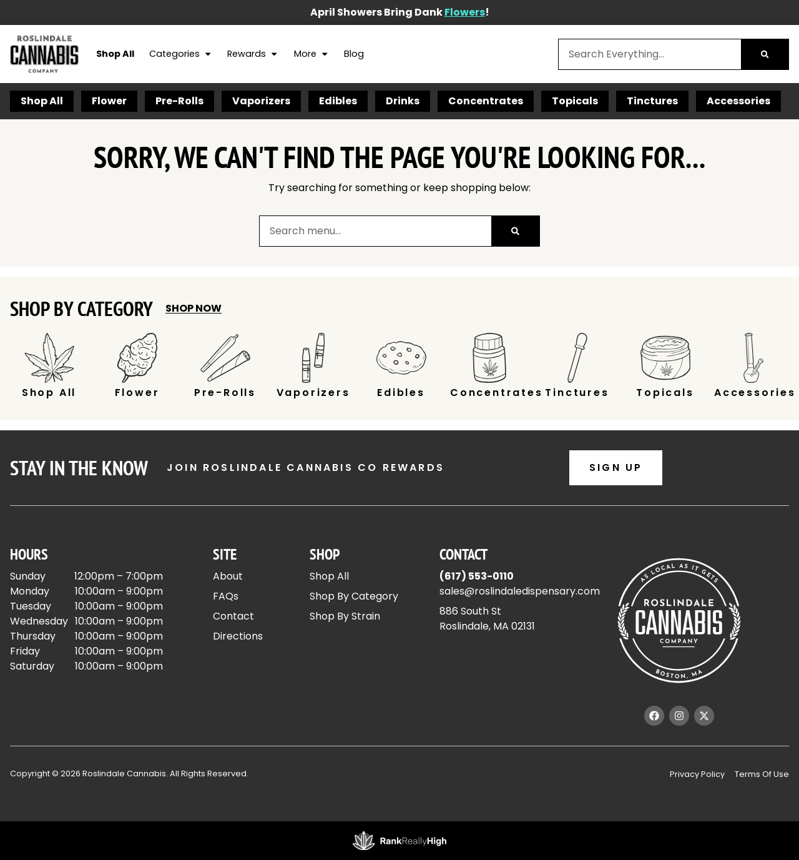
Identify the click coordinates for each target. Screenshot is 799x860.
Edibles (338, 101)
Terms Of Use (762, 774)
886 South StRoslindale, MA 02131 (487, 618)
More (311, 54)
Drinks (402, 101)
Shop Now (193, 308)
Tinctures (652, 101)
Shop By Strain (345, 616)
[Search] (764, 54)
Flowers (464, 12)
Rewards (252, 54)
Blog (354, 53)
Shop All (115, 53)
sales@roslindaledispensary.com (519, 591)
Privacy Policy (697, 774)
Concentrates (485, 101)
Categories (180, 54)
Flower (109, 101)
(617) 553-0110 (476, 576)
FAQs (225, 596)
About (228, 576)
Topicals (575, 101)
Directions (238, 636)
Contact (233, 616)
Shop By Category (354, 596)
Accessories (738, 101)
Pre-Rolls (179, 101)
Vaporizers (261, 101)
